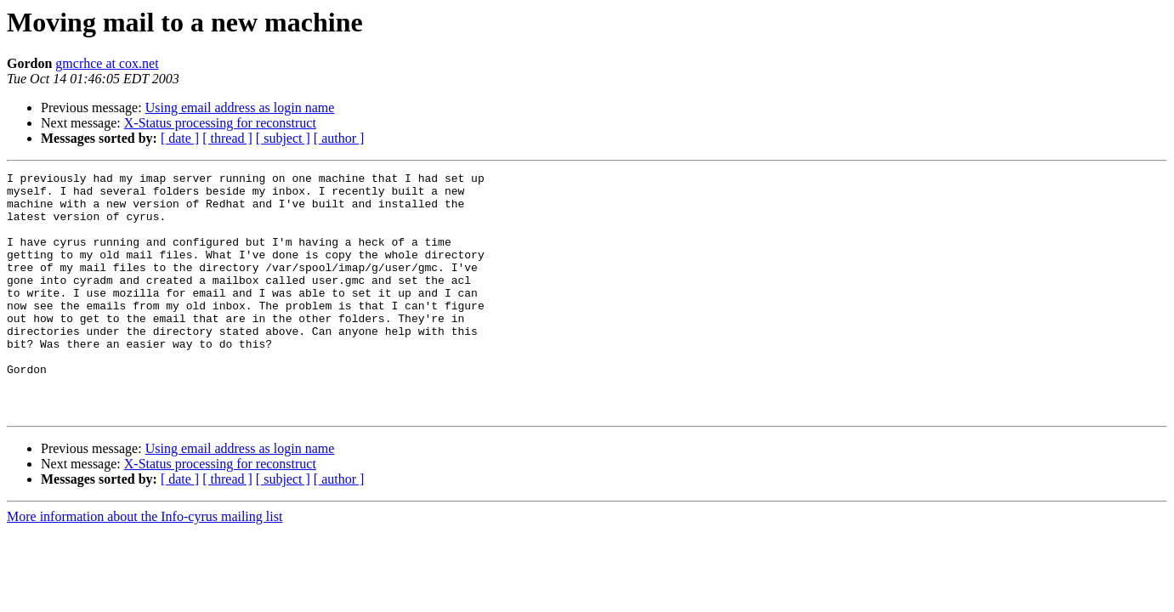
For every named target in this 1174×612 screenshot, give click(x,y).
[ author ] (339, 138)
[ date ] (180, 138)
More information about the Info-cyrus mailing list (144, 565)
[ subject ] (283, 138)
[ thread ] (227, 138)
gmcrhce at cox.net (106, 63)
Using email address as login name (240, 107)
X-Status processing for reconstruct (220, 123)
